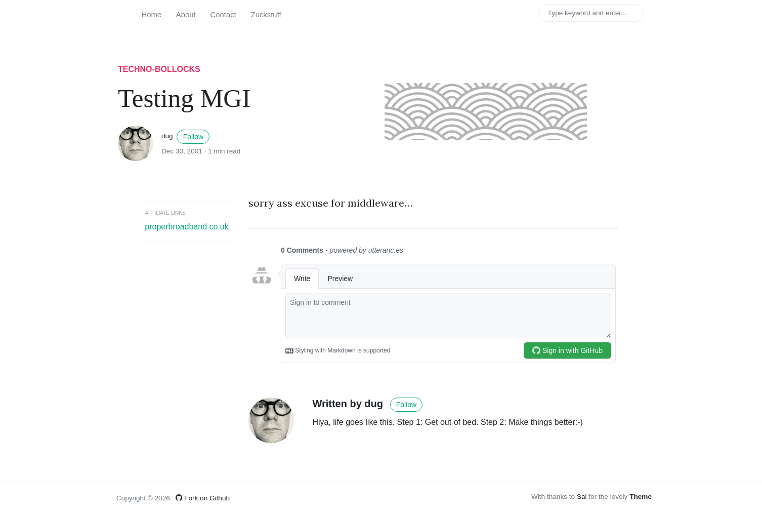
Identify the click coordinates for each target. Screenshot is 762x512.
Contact (223, 15)
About (186, 15)
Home (151, 15)
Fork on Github (203, 498)
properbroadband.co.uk (186, 226)
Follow (193, 137)
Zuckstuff (266, 15)
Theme (640, 496)
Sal (582, 496)
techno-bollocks (159, 69)
